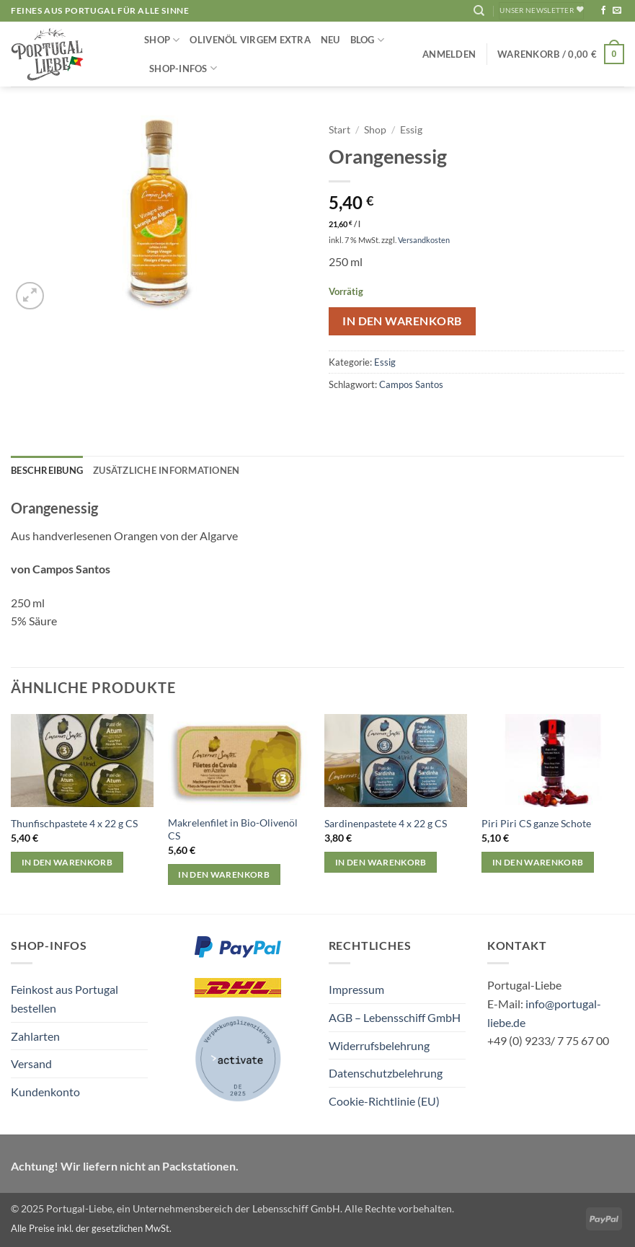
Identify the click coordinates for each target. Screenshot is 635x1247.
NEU (330, 39)
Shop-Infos (183, 68)
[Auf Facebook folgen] (603, 11)
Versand (31, 1063)
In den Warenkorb (401, 320)
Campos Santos (411, 384)
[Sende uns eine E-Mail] (617, 11)
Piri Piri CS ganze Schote (536, 823)
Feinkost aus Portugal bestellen (64, 998)
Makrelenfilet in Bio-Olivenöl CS (233, 829)
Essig (411, 130)
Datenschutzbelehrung (386, 1073)
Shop (161, 40)
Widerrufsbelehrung (379, 1045)
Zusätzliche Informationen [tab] (166, 470)
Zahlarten (35, 1036)
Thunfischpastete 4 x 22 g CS (74, 823)
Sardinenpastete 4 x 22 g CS (385, 823)
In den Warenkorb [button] (67, 862)
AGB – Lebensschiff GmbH (395, 1017)
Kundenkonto (45, 1091)
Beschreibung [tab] (47, 470)
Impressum (356, 989)
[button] (449, 54)
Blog (367, 40)
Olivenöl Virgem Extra (250, 39)
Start (339, 130)
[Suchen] (479, 11)
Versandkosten (424, 239)
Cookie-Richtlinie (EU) (384, 1101)
